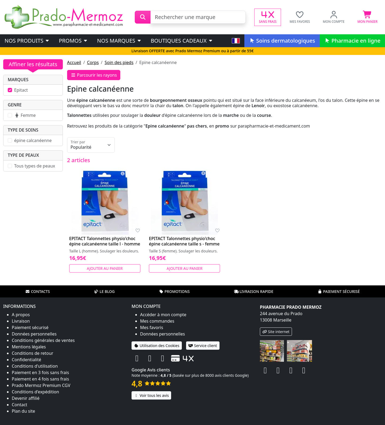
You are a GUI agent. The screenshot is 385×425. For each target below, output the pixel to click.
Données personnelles (34, 334)
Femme (25, 115)
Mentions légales (29, 347)
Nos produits (27, 40)
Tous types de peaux (34, 166)
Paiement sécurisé (338, 291)
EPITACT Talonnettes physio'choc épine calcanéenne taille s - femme (184, 241)
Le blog (104, 291)
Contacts (37, 291)
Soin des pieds (119, 62)
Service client (202, 345)
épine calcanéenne (33, 140)
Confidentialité (26, 360)
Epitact (21, 90)
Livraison (21, 321)
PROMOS (73, 40)
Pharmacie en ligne (352, 40)
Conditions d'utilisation (35, 366)
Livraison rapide (254, 291)
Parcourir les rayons (94, 75)
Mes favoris (151, 327)
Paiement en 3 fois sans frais (40, 372)
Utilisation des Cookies (156, 345)
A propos (21, 315)
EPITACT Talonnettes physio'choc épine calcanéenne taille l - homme (104, 241)
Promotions (174, 291)
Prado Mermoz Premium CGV (41, 385)
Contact (19, 405)
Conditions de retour (32, 353)
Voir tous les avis (151, 395)
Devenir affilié (26, 398)
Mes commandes (157, 321)
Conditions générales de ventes (43, 340)
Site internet (276, 331)
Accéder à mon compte (163, 315)
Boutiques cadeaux (182, 40)
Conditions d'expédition (35, 392)
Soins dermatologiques (282, 40)
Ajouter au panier (105, 268)
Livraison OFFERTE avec (192, 50)
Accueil (74, 62)
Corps (93, 62)
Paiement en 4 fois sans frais (40, 379)
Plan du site (23, 411)
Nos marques (119, 40)
